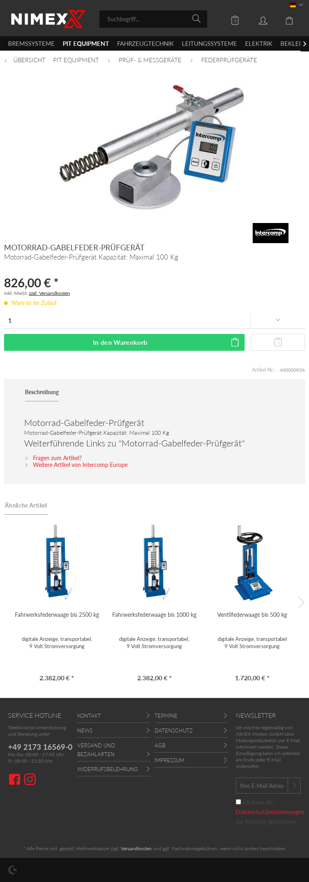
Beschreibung (42, 392)
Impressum (169, 760)
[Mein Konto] (257, 18)
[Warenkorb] (285, 18)
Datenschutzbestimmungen (270, 811)
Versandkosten (136, 848)
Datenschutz (173, 730)
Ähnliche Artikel (26, 505)
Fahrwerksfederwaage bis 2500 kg (57, 614)
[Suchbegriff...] (153, 19)
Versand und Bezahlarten (96, 749)
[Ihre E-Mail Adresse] (262, 786)
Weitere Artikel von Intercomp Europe (76, 464)
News (85, 730)
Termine (165, 715)
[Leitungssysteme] (209, 43)
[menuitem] (153, 19)
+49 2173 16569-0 (40, 746)
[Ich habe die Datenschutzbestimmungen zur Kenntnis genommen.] (238, 801)
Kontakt (89, 715)
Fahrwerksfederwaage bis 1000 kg (154, 614)
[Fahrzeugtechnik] (145, 43)
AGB (159, 745)
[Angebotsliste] (229, 18)
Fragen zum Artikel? (53, 457)
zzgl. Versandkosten (49, 293)
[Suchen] (197, 18)
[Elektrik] (258, 43)
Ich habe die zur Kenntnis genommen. (270, 812)
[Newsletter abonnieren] (294, 786)
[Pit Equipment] (86, 43)
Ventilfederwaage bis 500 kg (252, 614)
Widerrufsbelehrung (107, 769)
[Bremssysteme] (31, 43)
